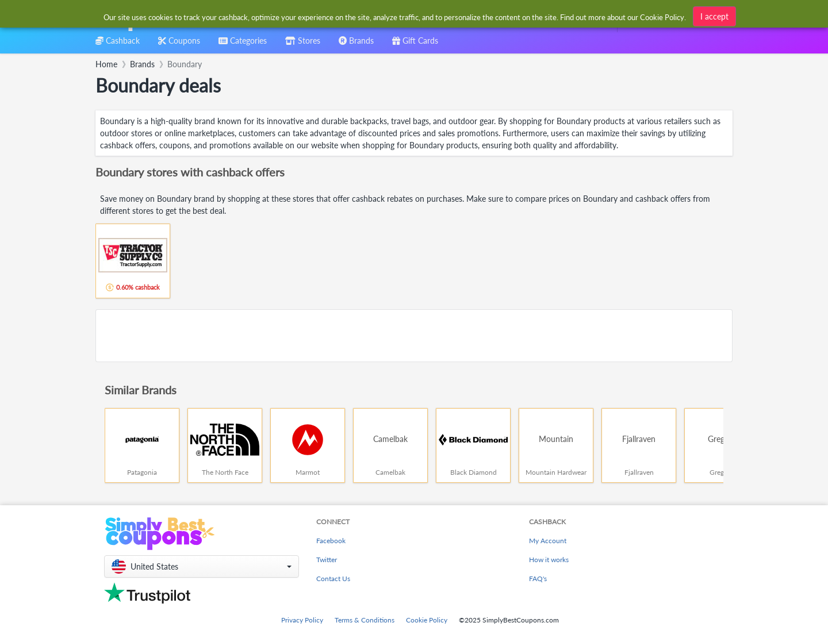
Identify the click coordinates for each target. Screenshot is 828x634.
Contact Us (333, 578)
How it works (549, 559)
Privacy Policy (302, 620)
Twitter (326, 559)
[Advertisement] (414, 336)
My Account (547, 540)
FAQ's (538, 578)
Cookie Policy (426, 620)
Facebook (331, 540)
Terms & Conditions (364, 620)
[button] (201, 566)
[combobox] (395, 16)
